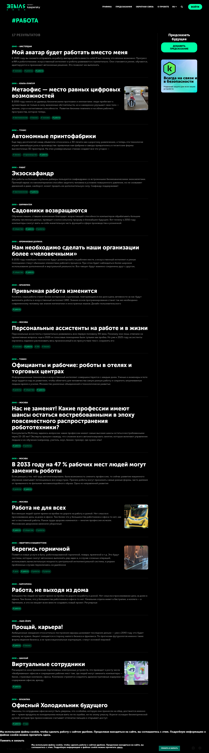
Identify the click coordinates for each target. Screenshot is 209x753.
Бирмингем (25, 204)
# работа (39, 71)
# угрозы (46, 571)
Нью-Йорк (25, 621)
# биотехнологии (20, 118)
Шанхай (23, 658)
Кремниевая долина (30, 241)
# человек (17, 71)
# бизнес (34, 118)
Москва (23, 322)
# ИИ (37, 347)
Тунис (22, 130)
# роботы (29, 71)
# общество (18, 229)
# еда (25, 724)
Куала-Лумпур (27, 83)
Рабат (22, 167)
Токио (22, 359)
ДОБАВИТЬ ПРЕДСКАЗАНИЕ (179, 47)
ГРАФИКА (107, 7)
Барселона (25, 584)
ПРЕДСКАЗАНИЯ (124, 7)
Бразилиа (24, 285)
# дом (15, 571)
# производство (30, 155)
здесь (120, 747)
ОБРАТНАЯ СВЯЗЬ (145, 7)
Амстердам (25, 46)
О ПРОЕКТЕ (163, 7)
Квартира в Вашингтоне (32, 543)
